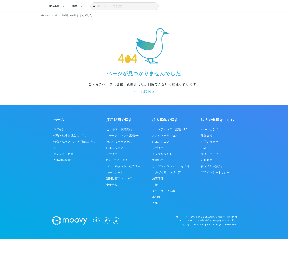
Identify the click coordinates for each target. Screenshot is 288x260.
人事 (155, 224)
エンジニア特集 (63, 175)
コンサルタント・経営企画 (123, 187)
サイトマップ (209, 175)
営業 (155, 206)
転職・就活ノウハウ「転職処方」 (74, 163)
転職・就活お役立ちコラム (70, 156)
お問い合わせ (209, 163)
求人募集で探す (165, 141)
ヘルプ (205, 169)
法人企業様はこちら (217, 141)
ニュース (59, 169)
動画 (78, 6)
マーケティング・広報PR (122, 156)
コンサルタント (162, 175)
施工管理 (158, 199)
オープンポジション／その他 (171, 187)
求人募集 (55, 6)
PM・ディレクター (118, 181)
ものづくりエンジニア (166, 193)
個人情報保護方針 (212, 187)
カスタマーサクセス (119, 163)
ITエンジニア (114, 169)
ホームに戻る (144, 112)
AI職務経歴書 (62, 181)
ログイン (59, 150)
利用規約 (207, 181)
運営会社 (207, 156)
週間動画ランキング (119, 199)
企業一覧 (112, 206)
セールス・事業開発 (119, 150)
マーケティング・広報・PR (170, 150)
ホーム (58, 141)
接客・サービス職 (163, 212)
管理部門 (158, 181)
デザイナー (113, 175)
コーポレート (114, 193)
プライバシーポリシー (215, 193)
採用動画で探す (119, 141)
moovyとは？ (209, 150)
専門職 (156, 218)
